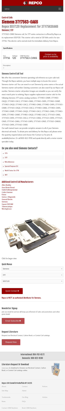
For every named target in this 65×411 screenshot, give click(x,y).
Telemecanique (7, 206)
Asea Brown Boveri (8, 187)
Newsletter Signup (9, 308)
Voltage (14, 56)
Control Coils (7, 17)
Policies (44, 386)
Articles (44, 397)
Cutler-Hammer (7, 192)
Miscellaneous (9, 162)
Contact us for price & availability (50, 55)
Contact (24, 386)
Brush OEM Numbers (29, 408)
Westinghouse (7, 209)
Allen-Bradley (6, 185)
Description (7, 65)
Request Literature (10, 331)
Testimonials (6, 397)
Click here (5, 368)
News (4, 401)
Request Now (11, 342)
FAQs (24, 401)
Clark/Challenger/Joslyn (9, 190)
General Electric (7, 199)
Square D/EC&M (7, 204)
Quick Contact (12, 291)
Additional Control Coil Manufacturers (17, 182)
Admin (24, 390)
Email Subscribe (13, 321)
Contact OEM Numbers (10, 408)
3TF (11, 30)
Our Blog (25, 397)
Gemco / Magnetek (8, 197)
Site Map (5, 390)
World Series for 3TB (12, 170)
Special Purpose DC (11, 166)
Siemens (8, 22)
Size (4, 56)
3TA (6, 153)
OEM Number (24, 56)
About (4, 386)
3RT (6, 175)
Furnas (4, 194)
